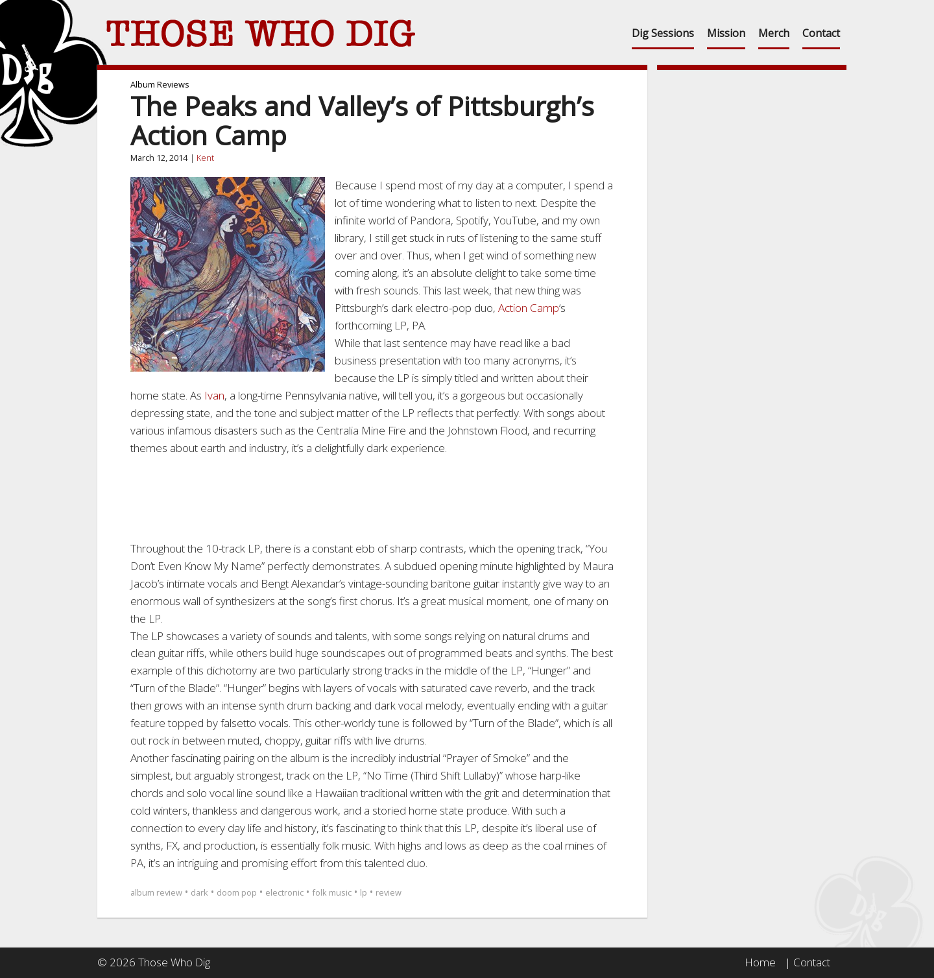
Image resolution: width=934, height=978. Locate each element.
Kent (205, 157)
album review (156, 892)
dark (199, 892)
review (388, 892)
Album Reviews (159, 84)
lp (363, 892)
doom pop (237, 892)
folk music (332, 892)
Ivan (214, 395)
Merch (773, 33)
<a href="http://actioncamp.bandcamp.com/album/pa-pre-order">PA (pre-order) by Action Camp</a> (372, 496)
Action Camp (528, 307)
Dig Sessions (663, 33)
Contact (821, 33)
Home (760, 962)
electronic (284, 892)
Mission (726, 33)
